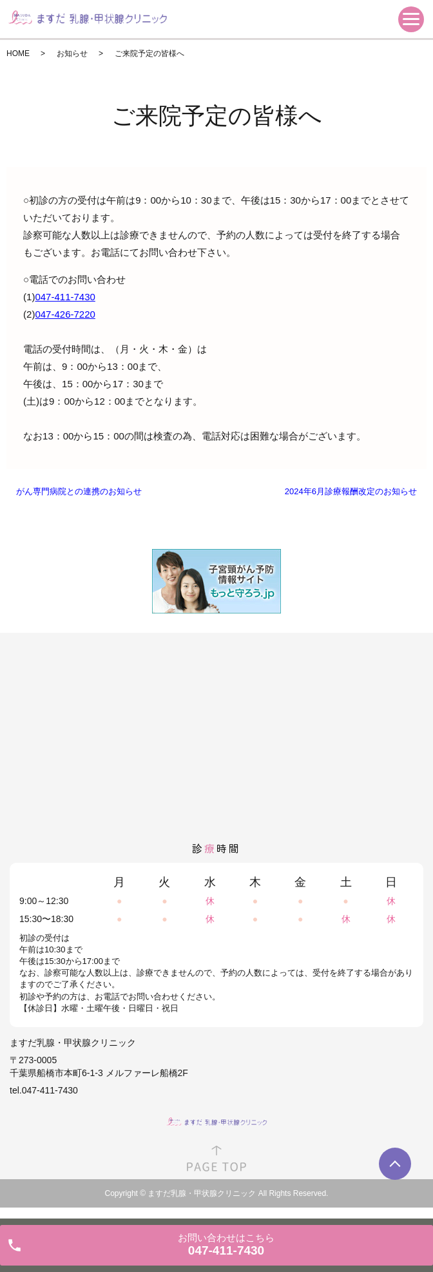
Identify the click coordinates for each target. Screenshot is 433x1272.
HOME (18, 53)
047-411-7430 (65, 296)
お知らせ (72, 53)
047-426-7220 (65, 314)
